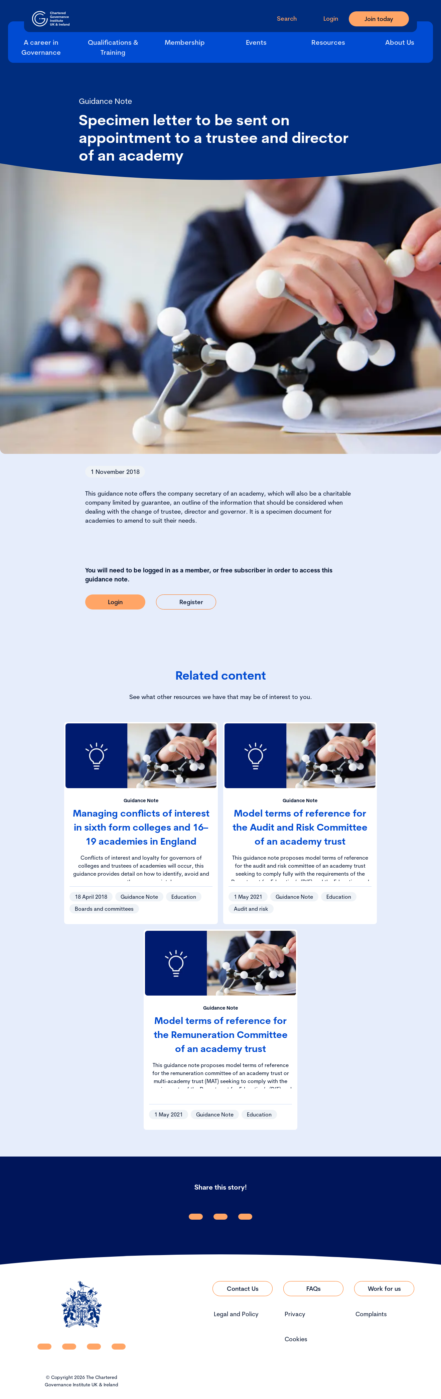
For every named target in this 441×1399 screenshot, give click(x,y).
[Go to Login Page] (325, 18)
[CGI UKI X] (94, 1347)
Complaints (371, 1314)
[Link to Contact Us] (242, 1288)
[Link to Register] (186, 601)
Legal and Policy (236, 1314)
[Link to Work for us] (384, 1288)
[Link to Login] (115, 601)
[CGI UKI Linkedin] (44, 1347)
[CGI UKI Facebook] (69, 1347)
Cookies (296, 1339)
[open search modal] (281, 18)
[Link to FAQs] (313, 1288)
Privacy (295, 1314)
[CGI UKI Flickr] (119, 1347)
